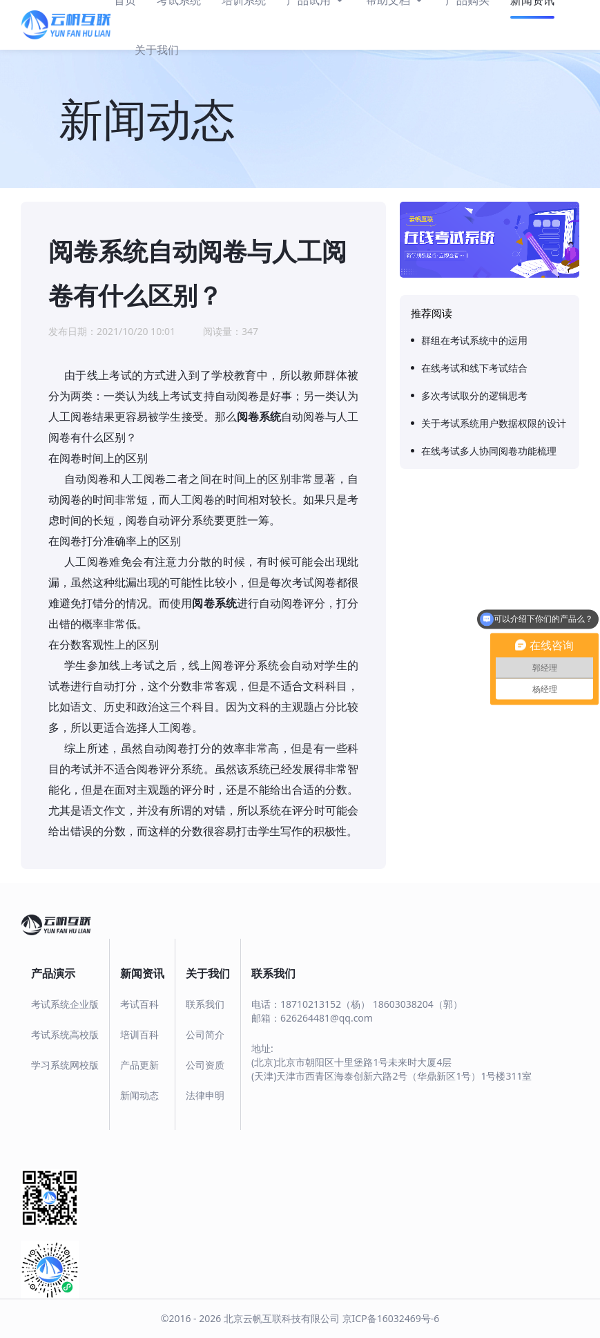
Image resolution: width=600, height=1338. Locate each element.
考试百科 (139, 1004)
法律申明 (205, 1095)
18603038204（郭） (418, 1004)
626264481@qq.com (326, 1017)
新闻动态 (139, 1095)
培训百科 (139, 1034)
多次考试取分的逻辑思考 (474, 395)
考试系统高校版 (65, 1034)
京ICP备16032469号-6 (391, 1318)
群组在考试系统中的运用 (474, 340)
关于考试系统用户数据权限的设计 (493, 423)
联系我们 (205, 1004)
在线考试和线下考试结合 (474, 367)
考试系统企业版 (65, 1004)
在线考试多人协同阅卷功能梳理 (489, 450)
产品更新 (139, 1064)
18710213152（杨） (325, 1004)
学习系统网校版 (65, 1064)
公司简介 (205, 1034)
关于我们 (157, 49)
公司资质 (205, 1064)
